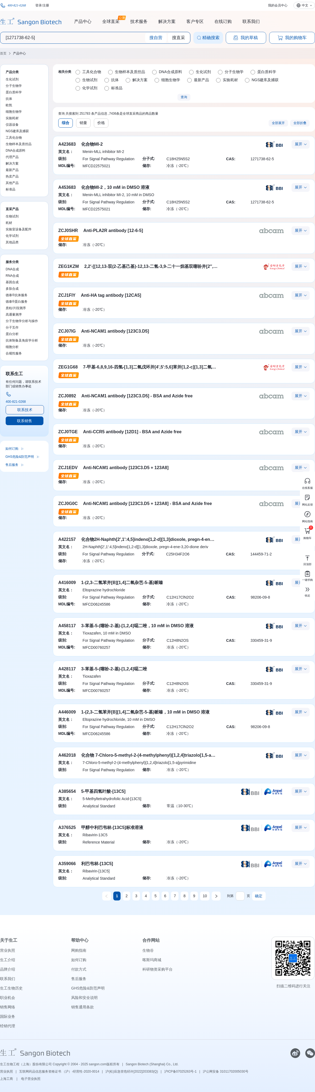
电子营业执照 (30, 1079)
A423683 (67, 144)
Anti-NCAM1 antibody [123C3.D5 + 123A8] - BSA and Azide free (147, 503)
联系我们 (251, 21)
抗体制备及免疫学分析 (22, 340)
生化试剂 (12, 79)
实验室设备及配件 (19, 229)
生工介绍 (7, 960)
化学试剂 (12, 236)
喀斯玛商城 (151, 960)
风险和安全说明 (84, 997)
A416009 (67, 582)
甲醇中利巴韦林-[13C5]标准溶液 (112, 827)
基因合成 (12, 282)
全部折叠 (299, 123)
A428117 (67, 669)
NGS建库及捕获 (17, 131)
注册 (46, 5)
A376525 (67, 827)
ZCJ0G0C (68, 503)
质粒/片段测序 (16, 308)
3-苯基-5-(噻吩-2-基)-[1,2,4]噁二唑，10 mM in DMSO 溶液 (137, 625)
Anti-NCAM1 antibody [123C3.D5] (115, 331)
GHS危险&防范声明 (19, 457)
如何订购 (11, 449)
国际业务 (7, 1016)
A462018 (67, 755)
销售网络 (7, 1007)
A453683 (67, 187)
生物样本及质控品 (19, 144)
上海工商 (7, 1079)
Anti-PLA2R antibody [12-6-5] (113, 230)
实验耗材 (12, 118)
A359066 (67, 863)
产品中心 (82, 21)
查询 (184, 97)
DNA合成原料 (15, 150)
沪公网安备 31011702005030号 (225, 1071)
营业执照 (7, 950)
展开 (298, 144)
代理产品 (12, 157)
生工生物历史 (11, 988)
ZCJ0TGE (68, 431)
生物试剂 (12, 216)
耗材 (9, 223)
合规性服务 (14, 353)
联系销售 (24, 421)
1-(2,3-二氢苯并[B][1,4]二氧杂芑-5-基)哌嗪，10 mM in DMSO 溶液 (145, 712)
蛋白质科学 (14, 92)
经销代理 (7, 1026)
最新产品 (12, 170)
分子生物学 (14, 86)
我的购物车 (292, 37)
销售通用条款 (82, 1007)
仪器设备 (12, 125)
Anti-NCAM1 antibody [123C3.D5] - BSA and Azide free (137, 396)
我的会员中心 (277, 5)
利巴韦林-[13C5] (97, 863)
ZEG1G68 (68, 367)
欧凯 (9, 105)
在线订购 (223, 21)
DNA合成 (12, 269)
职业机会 (7, 997)
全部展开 (278, 123)
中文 (305, 5)
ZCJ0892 (67, 396)
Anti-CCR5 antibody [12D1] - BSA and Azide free (132, 431)
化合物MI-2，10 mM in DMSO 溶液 (115, 187)
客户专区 (195, 21)
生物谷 (148, 950)
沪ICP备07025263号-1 (180, 1071)
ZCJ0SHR (68, 230)
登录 (38, 5)
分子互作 (12, 327)
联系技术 (24, 410)
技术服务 (139, 21)
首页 (3, 53)
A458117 (67, 625)
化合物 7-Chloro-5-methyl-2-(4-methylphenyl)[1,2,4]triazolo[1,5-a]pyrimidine (157, 755)
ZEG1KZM (68, 266)
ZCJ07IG (67, 331)
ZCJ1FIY (67, 295)
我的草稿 (245, 37)
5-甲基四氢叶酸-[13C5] (103, 791)
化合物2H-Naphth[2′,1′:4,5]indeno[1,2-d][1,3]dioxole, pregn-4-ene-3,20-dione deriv (164, 539)
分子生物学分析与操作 (22, 321)
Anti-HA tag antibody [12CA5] (111, 295)
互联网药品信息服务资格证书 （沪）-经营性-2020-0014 (59, 1071)
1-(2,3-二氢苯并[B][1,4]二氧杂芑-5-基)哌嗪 (122, 582)
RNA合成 (12, 276)
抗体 (9, 99)
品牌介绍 (7, 969)
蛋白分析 (12, 334)
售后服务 (11, 465)
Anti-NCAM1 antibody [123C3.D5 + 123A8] (126, 467)
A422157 (67, 539)
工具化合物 (14, 137)
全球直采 (110, 21)
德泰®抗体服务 (17, 295)
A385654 (67, 791)
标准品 (10, 189)
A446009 (67, 712)
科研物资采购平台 (157, 969)
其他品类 (12, 242)
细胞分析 (12, 347)
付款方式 (78, 969)
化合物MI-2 (92, 144)
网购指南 (78, 950)
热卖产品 (12, 176)
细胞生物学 (14, 112)
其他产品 (12, 183)
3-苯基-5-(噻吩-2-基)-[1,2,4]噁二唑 (114, 669)
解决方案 (167, 21)
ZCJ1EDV (68, 467)
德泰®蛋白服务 (17, 301)
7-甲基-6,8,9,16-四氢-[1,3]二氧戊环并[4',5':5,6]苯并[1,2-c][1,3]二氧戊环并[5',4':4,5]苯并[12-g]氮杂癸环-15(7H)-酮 (192, 367)
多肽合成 (12, 289)
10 (205, 896)
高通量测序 (14, 314)
